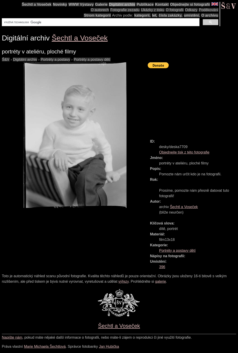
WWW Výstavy (81, 4)
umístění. (192, 15)
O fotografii (175, 10)
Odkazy (191, 10)
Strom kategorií (97, 15)
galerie (160, 281)
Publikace (145, 4)
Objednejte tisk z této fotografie (184, 152)
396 (162, 267)
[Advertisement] (193, 102)
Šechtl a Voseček (37, 4)
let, (154, 15)
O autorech (100, 10)
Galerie (101, 4)
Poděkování (208, 10)
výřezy (123, 281)
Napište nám (12, 337)
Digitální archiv (122, 4)
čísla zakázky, (170, 15)
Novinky (60, 4)
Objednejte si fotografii (190, 4)
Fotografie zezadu (125, 10)
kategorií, (142, 15)
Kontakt (162, 4)
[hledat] (100, 22)
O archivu (209, 15)
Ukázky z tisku (152, 10)
